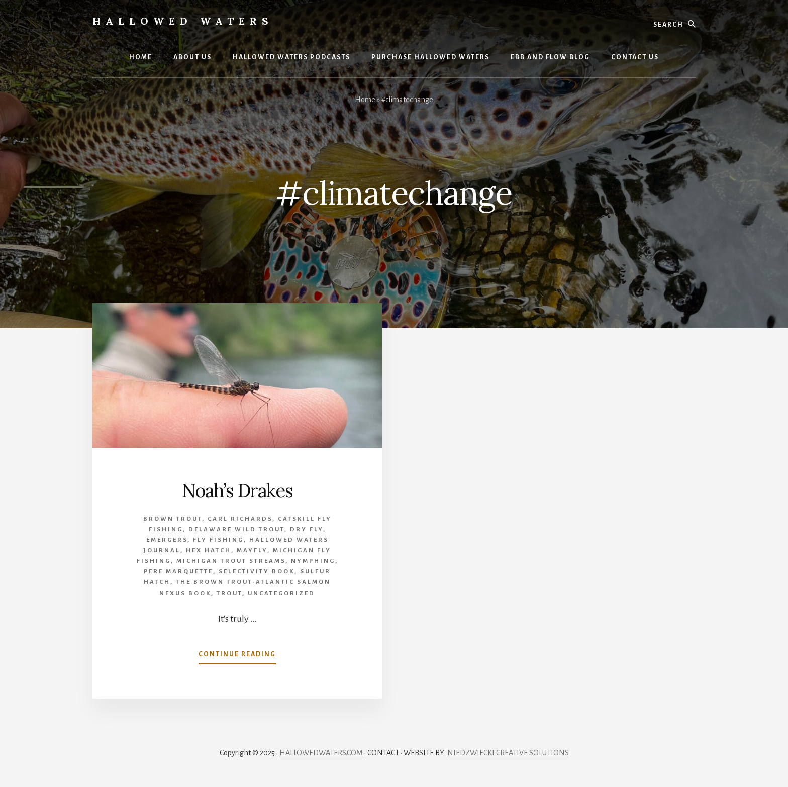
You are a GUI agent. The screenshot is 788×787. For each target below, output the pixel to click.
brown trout (172, 519)
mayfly (252, 550)
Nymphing (313, 561)
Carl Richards (240, 519)
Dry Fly (306, 529)
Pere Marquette (178, 571)
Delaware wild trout (236, 529)
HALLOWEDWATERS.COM (321, 753)
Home (365, 99)
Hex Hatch (208, 550)
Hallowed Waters (182, 21)
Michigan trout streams (230, 561)
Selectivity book (256, 571)
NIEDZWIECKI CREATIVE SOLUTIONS (508, 753)
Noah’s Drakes (237, 490)
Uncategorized (281, 593)
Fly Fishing (218, 540)
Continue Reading (237, 656)
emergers (166, 540)
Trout (229, 593)
